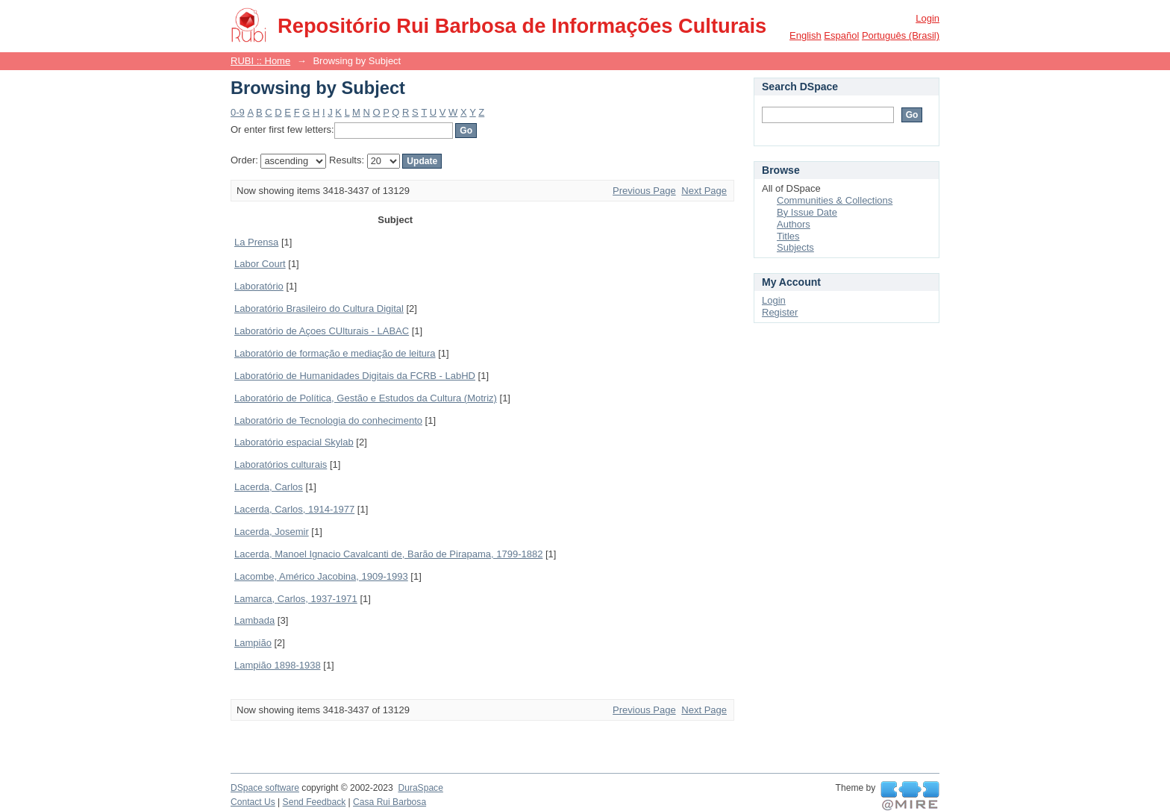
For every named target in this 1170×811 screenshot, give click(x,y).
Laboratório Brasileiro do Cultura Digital (319, 308)
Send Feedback (314, 802)
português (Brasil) (900, 35)
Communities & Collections (834, 200)
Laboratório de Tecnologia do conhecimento (328, 420)
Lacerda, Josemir (271, 531)
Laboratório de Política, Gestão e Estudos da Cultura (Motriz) (365, 398)
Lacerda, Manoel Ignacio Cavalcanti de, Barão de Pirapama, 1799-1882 (388, 554)
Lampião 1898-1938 (277, 665)
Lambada (254, 620)
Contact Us (253, 802)
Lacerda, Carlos (268, 486)
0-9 (238, 112)
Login (927, 18)
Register (780, 312)
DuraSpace (420, 788)
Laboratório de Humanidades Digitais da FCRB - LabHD (354, 375)
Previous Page (644, 190)
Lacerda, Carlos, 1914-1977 (294, 509)
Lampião (253, 642)
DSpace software (265, 788)
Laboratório (259, 286)
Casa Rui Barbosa (389, 802)
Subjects (795, 247)
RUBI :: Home (260, 60)
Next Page (704, 190)
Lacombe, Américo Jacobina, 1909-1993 (321, 576)
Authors (793, 224)
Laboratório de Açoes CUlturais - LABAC (321, 330)
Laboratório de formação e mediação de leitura (335, 353)
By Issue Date (807, 212)
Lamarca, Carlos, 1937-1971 (295, 598)
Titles (788, 236)
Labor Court (260, 263)
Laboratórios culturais (280, 464)
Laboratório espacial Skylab (294, 442)
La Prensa (256, 242)
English (805, 35)
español (841, 35)
